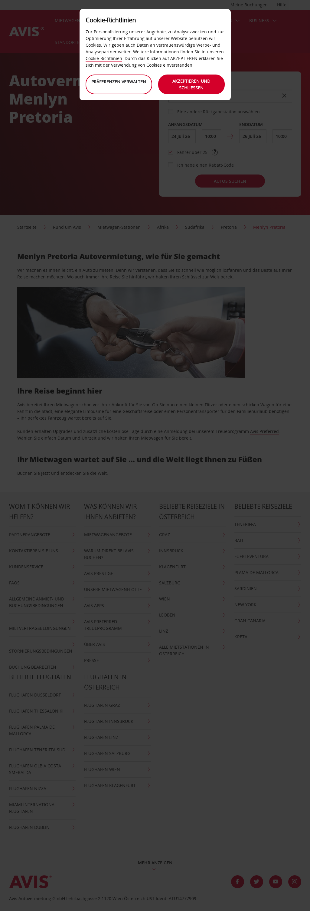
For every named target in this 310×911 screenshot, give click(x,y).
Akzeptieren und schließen (191, 84)
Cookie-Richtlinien (104, 58)
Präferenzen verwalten (118, 82)
